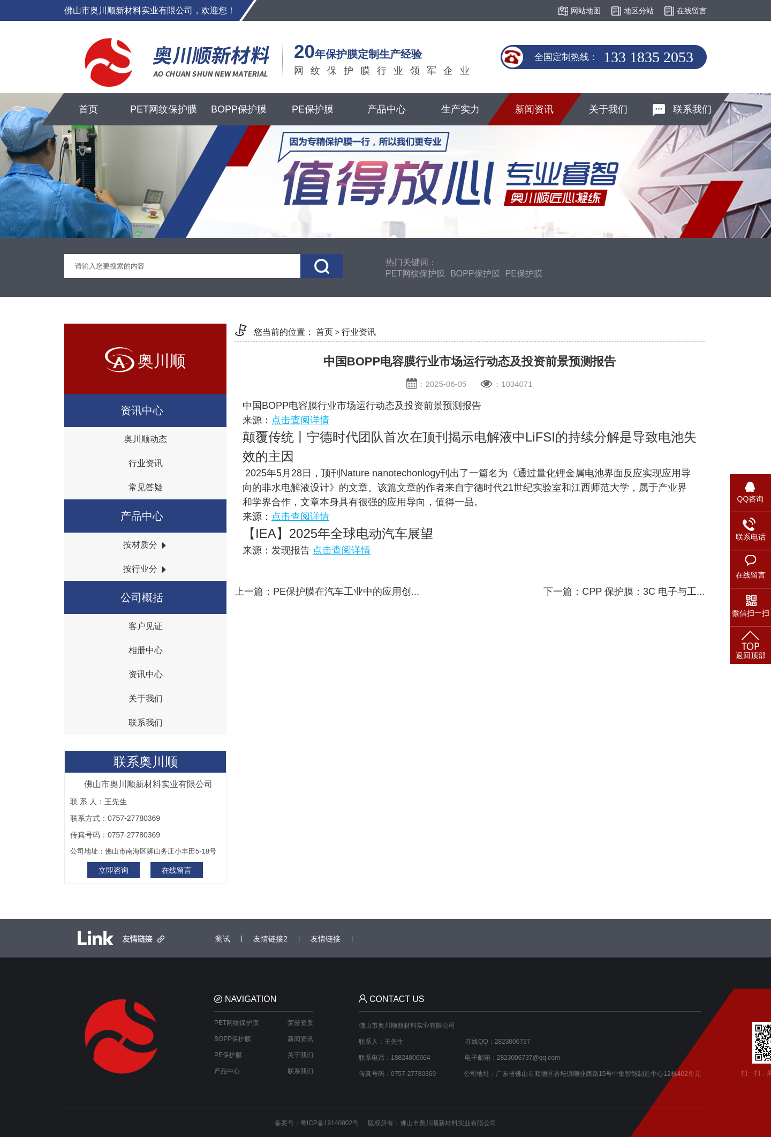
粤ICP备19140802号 (329, 1123)
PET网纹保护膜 (163, 109)
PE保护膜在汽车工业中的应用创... (346, 591)
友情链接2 (270, 938)
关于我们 (608, 109)
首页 (88, 109)
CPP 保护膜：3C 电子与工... (643, 591)
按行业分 (145, 568)
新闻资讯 (534, 109)
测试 (222, 938)
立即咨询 (113, 870)
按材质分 (145, 544)
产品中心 (386, 109)
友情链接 (326, 938)
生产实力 (460, 109)
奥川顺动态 (145, 439)
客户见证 (145, 626)
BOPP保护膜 (239, 109)
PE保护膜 (313, 109)
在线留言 (177, 870)
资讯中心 (145, 674)
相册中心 (145, 650)
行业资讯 (145, 463)
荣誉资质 (300, 1023)
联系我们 (682, 110)
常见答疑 (145, 487)
